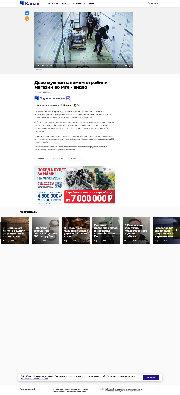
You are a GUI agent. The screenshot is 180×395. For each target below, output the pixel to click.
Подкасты (79, 3)
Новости (53, 3)
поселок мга (57, 159)
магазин (74, 159)
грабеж (41, 159)
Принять (151, 377)
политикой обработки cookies (34, 379)
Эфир (91, 3)
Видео (65, 3)
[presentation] (3, 230)
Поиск (153, 3)
